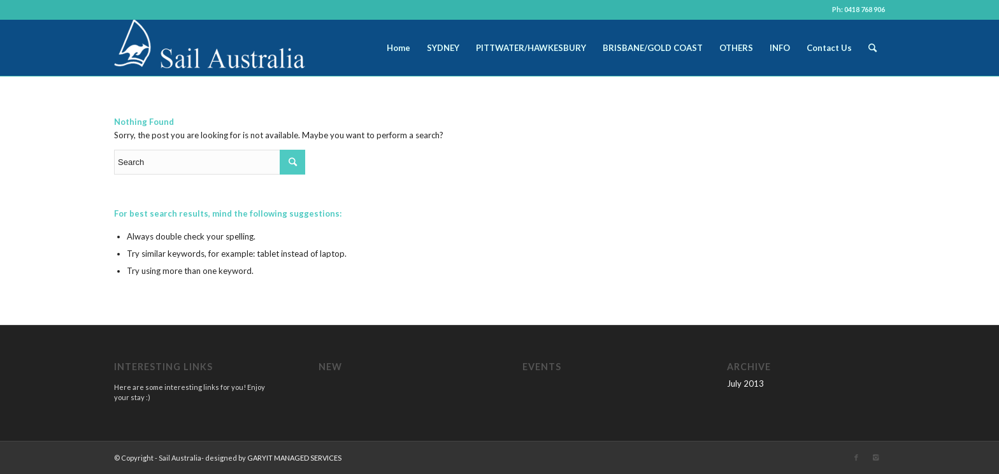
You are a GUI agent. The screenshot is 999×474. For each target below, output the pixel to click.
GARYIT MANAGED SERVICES (294, 458)
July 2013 (745, 383)
